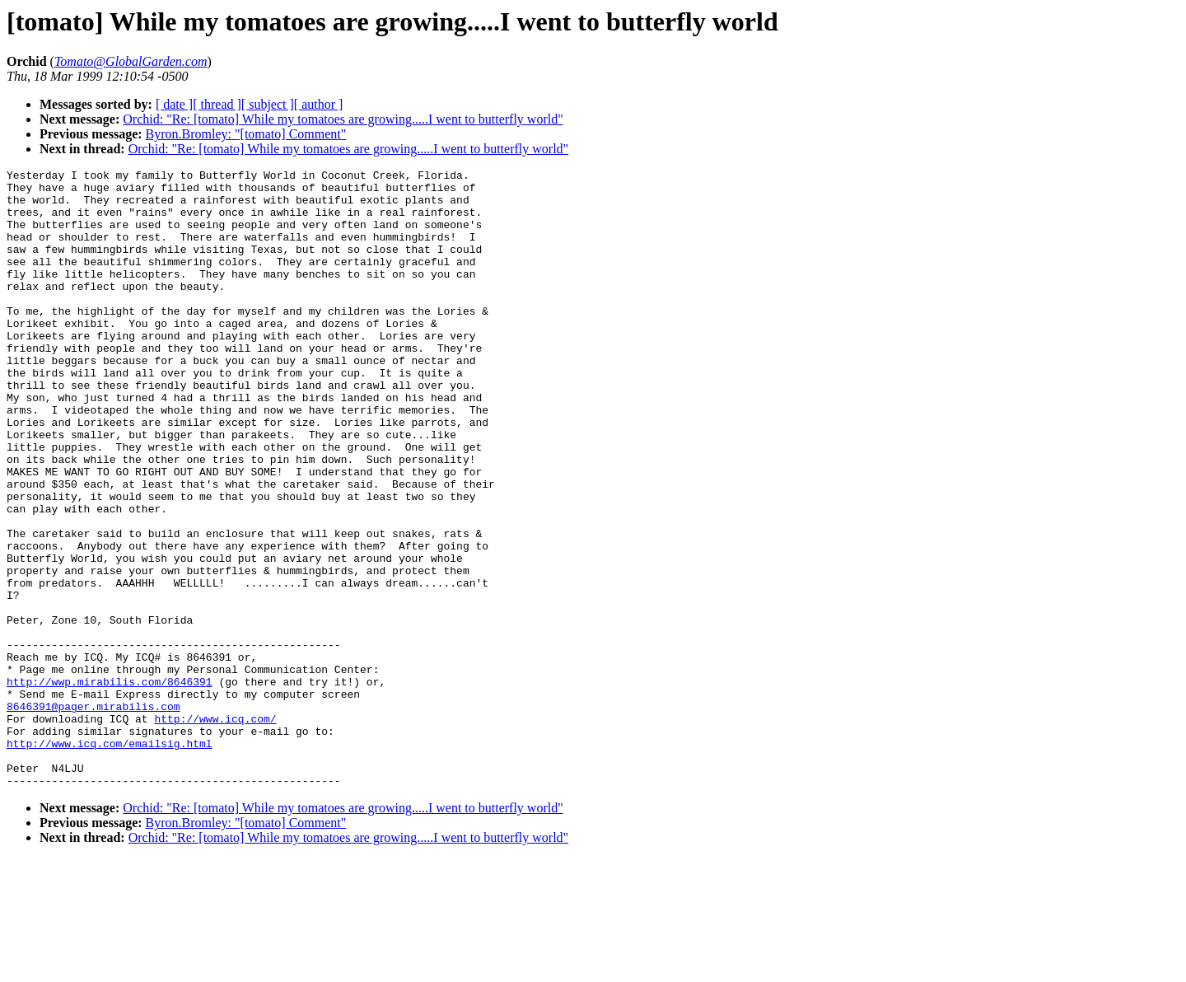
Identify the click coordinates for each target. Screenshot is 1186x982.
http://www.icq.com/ (215, 829)
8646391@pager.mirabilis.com (93, 814)
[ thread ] (217, 104)
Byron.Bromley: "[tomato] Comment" (246, 134)
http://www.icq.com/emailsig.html (109, 859)
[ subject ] (267, 104)
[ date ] (174, 104)
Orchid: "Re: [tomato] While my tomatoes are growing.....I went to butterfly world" (343, 119)
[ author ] (318, 104)
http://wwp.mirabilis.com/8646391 (109, 785)
